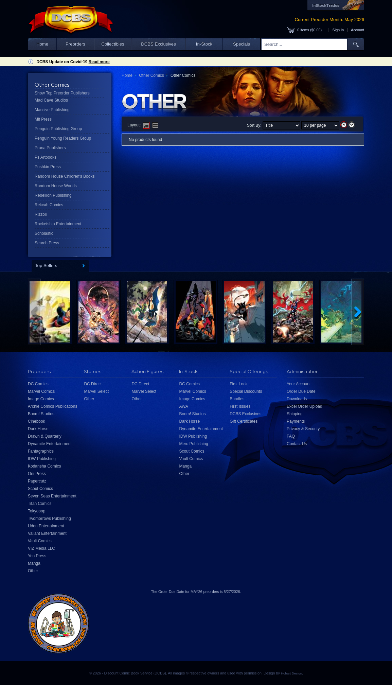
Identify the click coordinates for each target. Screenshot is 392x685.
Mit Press (43, 119)
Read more (99, 61)
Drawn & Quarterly (44, 436)
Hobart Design (291, 673)
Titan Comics (40, 503)
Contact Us (297, 443)
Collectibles (112, 44)
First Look (239, 384)
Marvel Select (96, 391)
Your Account (298, 384)
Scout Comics (40, 488)
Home (42, 44)
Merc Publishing (193, 443)
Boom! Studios (41, 413)
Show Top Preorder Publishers (62, 93)
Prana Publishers (50, 147)
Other (33, 570)
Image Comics (41, 399)
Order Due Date (301, 391)
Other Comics (151, 75)
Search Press (47, 243)
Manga (34, 563)
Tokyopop (36, 511)
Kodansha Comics (44, 466)
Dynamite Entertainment (50, 443)
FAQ (291, 436)
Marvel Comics (41, 391)
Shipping (295, 413)
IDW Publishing (42, 458)
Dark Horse (38, 428)
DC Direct (93, 384)
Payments (296, 421)
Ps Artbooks (45, 157)
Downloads (297, 399)
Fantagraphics (41, 451)
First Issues (240, 406)
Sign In (338, 30)
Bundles (237, 399)
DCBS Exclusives (158, 44)
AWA (183, 406)
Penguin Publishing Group (58, 128)
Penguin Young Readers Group (63, 138)
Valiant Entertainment (47, 533)
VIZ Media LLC (41, 548)
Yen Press (37, 556)
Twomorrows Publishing (49, 518)
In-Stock (204, 44)
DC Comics (38, 384)
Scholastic (44, 233)
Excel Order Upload (304, 406)
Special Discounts (246, 391)
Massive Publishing (52, 109)
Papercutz (37, 481)
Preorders (75, 44)
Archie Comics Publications (52, 406)
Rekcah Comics (49, 205)
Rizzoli (41, 214)
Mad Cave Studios (51, 100)
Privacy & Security (303, 428)
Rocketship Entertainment (58, 224)
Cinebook (36, 421)
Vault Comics (40, 541)
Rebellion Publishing (53, 195)
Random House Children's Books (64, 176)
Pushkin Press (48, 166)
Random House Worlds (56, 185)
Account (357, 30)
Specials (241, 44)
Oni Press (37, 473)
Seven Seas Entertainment (52, 496)
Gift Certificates (243, 421)
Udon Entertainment (46, 526)
